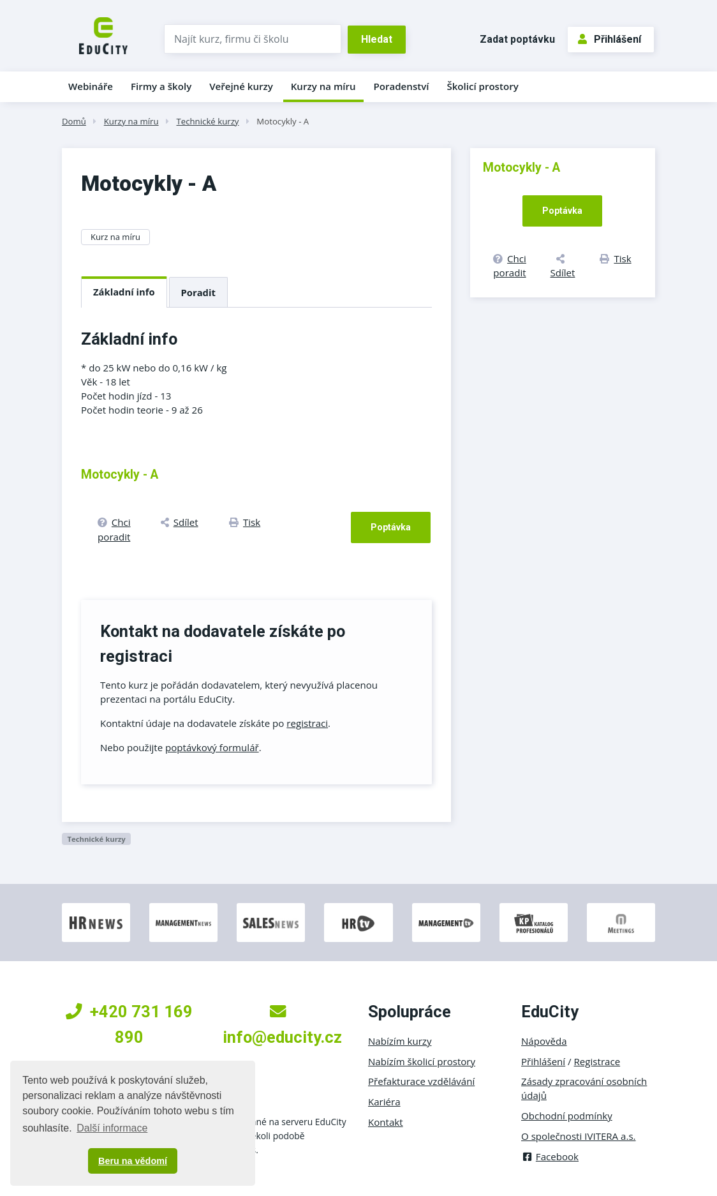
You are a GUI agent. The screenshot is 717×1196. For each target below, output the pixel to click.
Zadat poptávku (517, 39)
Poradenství (401, 86)
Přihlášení (609, 39)
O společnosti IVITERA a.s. (578, 1136)
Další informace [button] (112, 1128)
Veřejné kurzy (241, 86)
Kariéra (384, 1101)
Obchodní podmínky (566, 1115)
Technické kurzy (207, 121)
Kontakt (385, 1122)
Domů (74, 121)
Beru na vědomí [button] (132, 1161)
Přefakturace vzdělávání (421, 1081)
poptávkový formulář (212, 747)
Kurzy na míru (323, 86)
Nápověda (544, 1041)
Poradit (198, 292)
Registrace (597, 1061)
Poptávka (391, 527)
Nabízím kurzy (399, 1041)
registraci (307, 723)
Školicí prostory (482, 86)
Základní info (124, 291)
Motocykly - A (282, 121)
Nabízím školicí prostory (421, 1061)
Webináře (90, 86)
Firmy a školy (161, 86)
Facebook (550, 1156)
